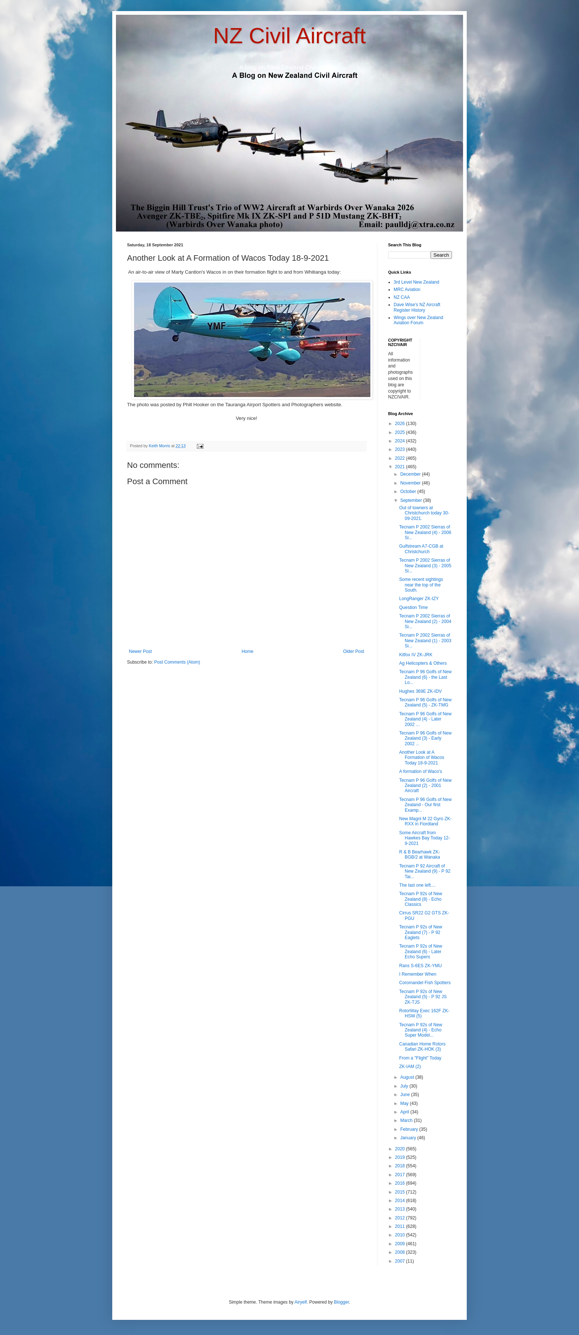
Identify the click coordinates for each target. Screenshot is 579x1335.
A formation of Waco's (420, 771)
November (411, 483)
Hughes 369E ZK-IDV (420, 691)
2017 (400, 1174)
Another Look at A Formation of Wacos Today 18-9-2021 (421, 758)
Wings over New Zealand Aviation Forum (418, 320)
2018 (400, 1165)
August (407, 1077)
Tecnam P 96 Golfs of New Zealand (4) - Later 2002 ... (425, 719)
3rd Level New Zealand (416, 282)
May (405, 1103)
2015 (400, 1192)
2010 (400, 1235)
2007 (400, 1261)
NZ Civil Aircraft (289, 35)
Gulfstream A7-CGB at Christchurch (421, 549)
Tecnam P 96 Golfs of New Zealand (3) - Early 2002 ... (425, 738)
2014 (400, 1200)
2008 (400, 1252)
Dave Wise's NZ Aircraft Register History (417, 307)
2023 (400, 449)
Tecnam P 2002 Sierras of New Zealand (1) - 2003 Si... (425, 640)
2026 (400, 423)
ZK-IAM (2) (410, 1066)
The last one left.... (417, 885)
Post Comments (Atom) (177, 662)
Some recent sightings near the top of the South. (421, 585)
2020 (400, 1148)
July (405, 1086)
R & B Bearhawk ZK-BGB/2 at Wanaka (419, 854)
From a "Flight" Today (420, 1058)
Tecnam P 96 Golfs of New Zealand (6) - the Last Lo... (425, 677)
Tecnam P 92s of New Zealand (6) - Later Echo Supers (420, 951)
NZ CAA (402, 297)
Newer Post (140, 651)
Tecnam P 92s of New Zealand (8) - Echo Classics (420, 899)
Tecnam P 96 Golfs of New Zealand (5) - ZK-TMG (425, 702)
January (408, 1137)
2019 (400, 1157)
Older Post (353, 651)
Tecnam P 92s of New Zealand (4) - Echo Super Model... (420, 1030)
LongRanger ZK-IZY (419, 598)
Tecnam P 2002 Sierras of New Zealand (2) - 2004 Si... (425, 621)
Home (247, 651)
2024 (400, 441)
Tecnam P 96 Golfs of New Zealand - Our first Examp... (425, 805)
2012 (400, 1218)
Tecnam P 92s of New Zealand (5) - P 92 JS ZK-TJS (423, 997)
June (405, 1094)
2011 (400, 1226)
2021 (400, 466)
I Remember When (417, 974)
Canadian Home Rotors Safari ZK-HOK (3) (422, 1046)
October (408, 491)
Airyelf (301, 1302)
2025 (400, 432)
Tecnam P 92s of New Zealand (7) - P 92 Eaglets (420, 932)
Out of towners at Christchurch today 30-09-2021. (424, 513)
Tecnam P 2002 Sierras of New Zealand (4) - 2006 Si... (425, 532)
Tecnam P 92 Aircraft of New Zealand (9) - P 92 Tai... (424, 871)
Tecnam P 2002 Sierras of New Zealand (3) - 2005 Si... (425, 566)
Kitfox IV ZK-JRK (415, 654)
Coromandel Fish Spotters (424, 982)
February (409, 1129)
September (411, 500)
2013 (400, 1209)
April (405, 1112)
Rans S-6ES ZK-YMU (420, 965)
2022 (400, 458)
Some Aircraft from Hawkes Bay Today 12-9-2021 (424, 838)
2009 (400, 1243)
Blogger (341, 1302)
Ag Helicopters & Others (423, 663)
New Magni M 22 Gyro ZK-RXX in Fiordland (425, 821)
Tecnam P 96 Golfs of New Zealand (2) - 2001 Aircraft (425, 786)
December (411, 474)
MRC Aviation (407, 289)
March (407, 1120)
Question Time (413, 607)
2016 (400, 1183)
